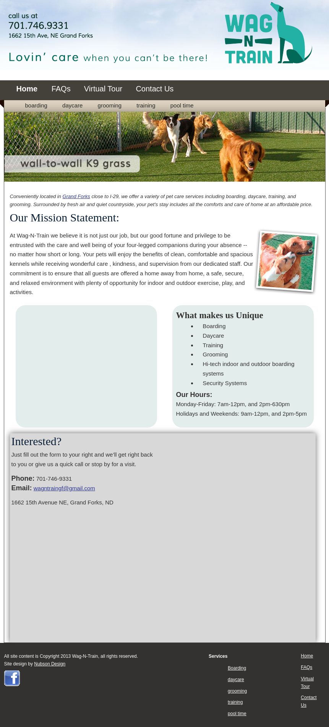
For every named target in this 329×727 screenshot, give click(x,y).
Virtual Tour (103, 89)
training (145, 105)
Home (28, 89)
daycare (72, 105)
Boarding (36, 105)
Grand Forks (76, 196)
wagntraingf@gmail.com (64, 488)
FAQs (61, 89)
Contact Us (154, 89)
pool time (182, 105)
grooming (110, 105)
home (196, 273)
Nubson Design (49, 664)
